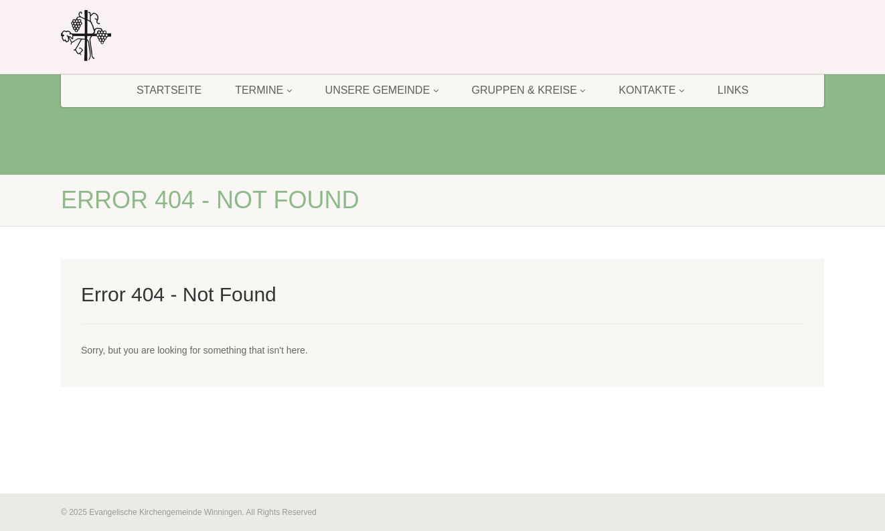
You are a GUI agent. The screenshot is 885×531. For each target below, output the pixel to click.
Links (733, 90)
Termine (263, 90)
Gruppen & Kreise (529, 90)
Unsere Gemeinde (381, 90)
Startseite (169, 90)
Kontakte (651, 90)
